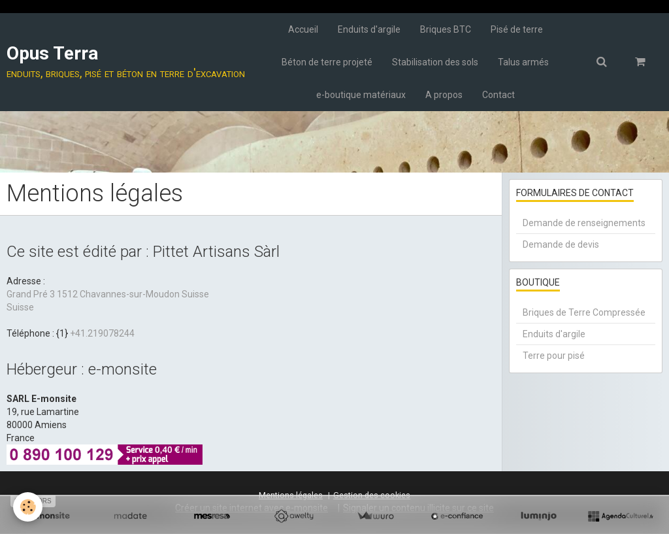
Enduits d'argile (369, 29)
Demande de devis (561, 244)
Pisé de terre (517, 29)
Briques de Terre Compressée (584, 312)
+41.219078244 (102, 333)
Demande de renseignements (584, 223)
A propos (444, 95)
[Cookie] (27, 507)
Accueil (303, 29)
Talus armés (523, 62)
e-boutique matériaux (361, 95)
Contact (498, 95)
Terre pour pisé (554, 355)
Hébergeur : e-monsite (82, 369)
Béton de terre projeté (327, 62)
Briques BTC (445, 29)
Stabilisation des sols (435, 62)
